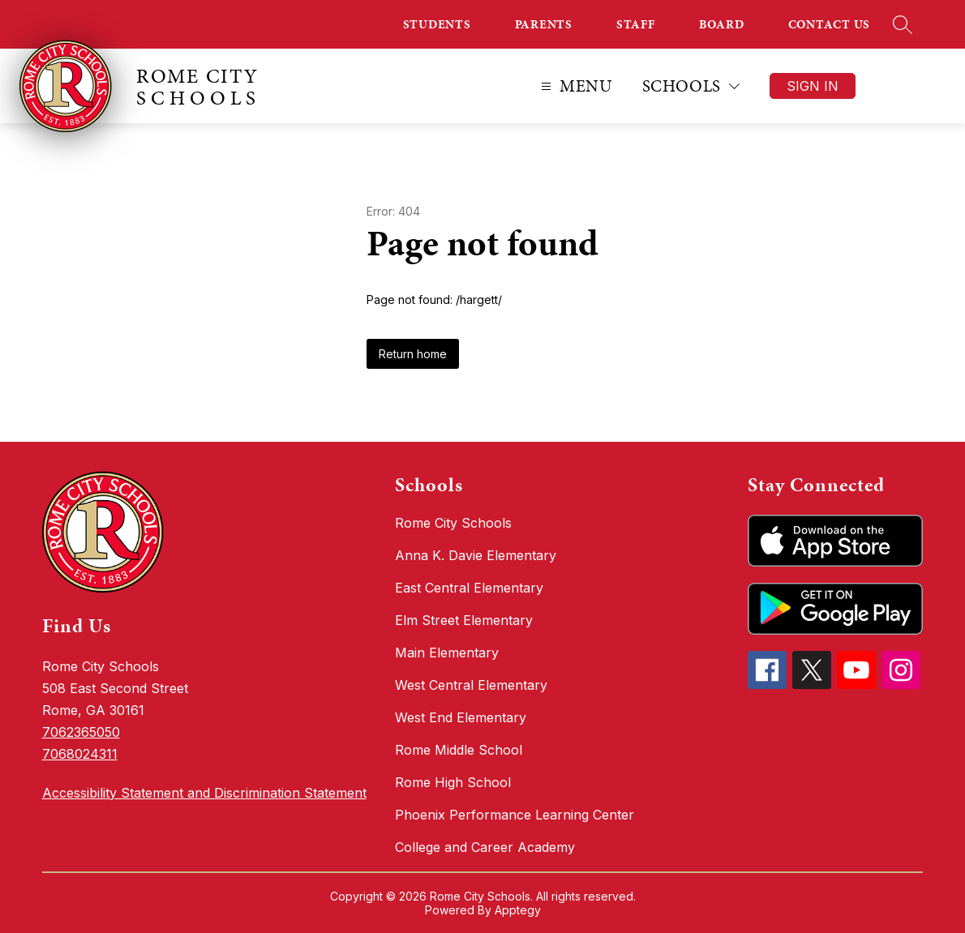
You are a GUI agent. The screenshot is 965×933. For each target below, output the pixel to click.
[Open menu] (574, 86)
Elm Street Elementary (464, 620)
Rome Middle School (458, 750)
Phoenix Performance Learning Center (514, 815)
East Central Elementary (469, 588)
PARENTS (544, 24)
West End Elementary (460, 717)
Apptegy (518, 910)
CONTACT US (829, 24)
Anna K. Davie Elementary (475, 555)
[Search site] (902, 24)
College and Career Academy (485, 847)
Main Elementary (447, 652)
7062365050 (81, 732)
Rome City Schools (453, 523)
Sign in (812, 86)
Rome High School (453, 782)
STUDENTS (437, 24)
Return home (413, 354)
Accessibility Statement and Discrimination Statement (204, 793)
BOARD (721, 24)
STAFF (635, 24)
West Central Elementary (471, 685)
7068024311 (80, 754)
